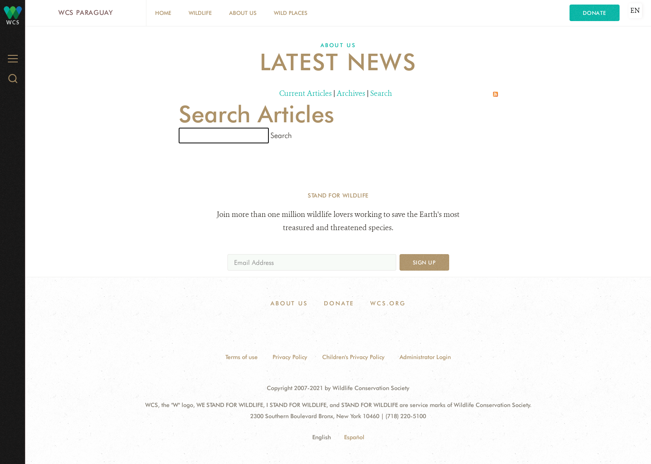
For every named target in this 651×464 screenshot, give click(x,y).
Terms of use (241, 357)
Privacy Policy (290, 357)
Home (163, 13)
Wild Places (290, 13)
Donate (594, 13)
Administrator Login (425, 357)
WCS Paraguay (85, 13)
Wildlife (200, 13)
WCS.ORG (388, 303)
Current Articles (305, 93)
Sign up (424, 262)
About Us (242, 13)
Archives (351, 93)
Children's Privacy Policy (353, 357)
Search (381, 93)
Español (354, 437)
